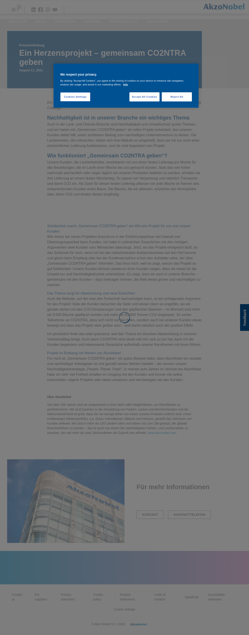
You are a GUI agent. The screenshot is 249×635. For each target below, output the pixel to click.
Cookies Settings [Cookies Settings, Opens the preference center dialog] (75, 96)
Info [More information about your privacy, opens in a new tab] (125, 84)
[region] (126, 86)
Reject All (176, 96)
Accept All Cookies (144, 96)
